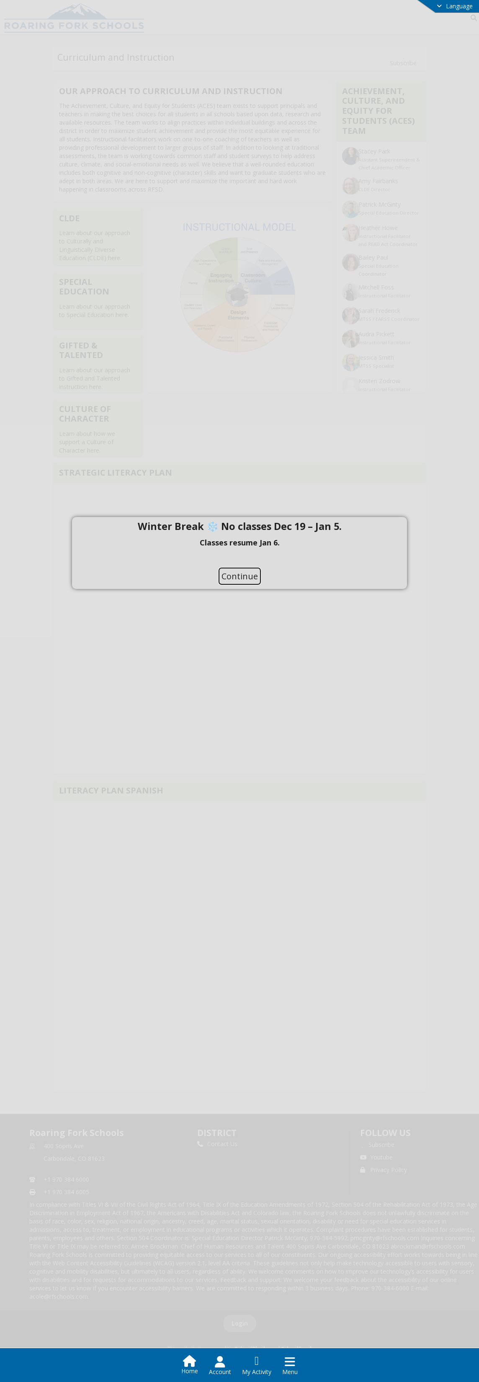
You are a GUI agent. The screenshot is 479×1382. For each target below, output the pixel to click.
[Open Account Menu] (220, 1365)
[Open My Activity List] (256, 1365)
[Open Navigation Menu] (290, 1365)
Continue (239, 576)
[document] (239, 542)
